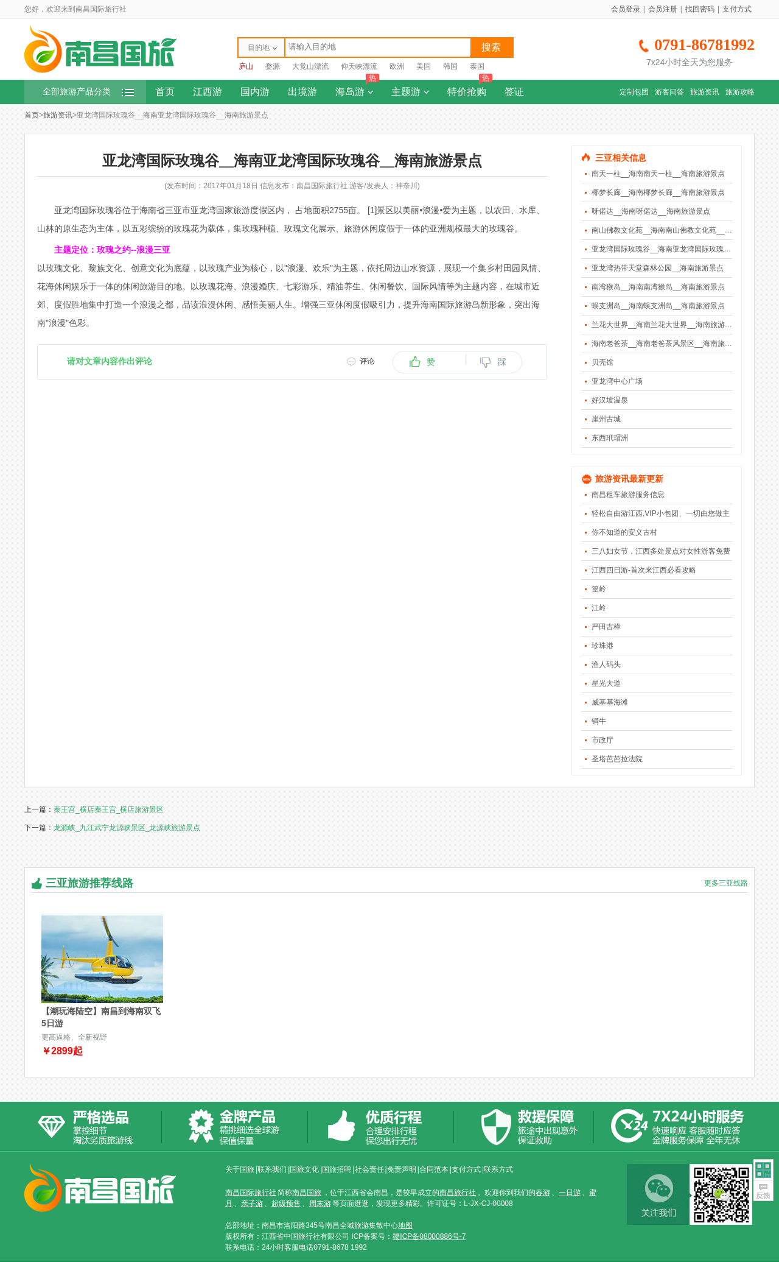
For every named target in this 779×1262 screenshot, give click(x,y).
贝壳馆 (602, 362)
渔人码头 (606, 664)
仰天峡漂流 (359, 66)
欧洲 (397, 66)
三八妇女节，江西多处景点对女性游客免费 (661, 551)
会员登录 (625, 9)
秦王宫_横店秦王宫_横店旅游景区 (109, 809)
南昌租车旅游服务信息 (628, 494)
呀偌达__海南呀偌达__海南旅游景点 (651, 211)
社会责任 (369, 1169)
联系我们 (272, 1169)
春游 (543, 1192)
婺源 (272, 66)
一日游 (570, 1192)
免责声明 (401, 1169)
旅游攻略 (740, 92)
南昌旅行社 (457, 1192)
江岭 (599, 608)
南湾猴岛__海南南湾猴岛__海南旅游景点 (658, 287)
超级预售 (286, 1203)
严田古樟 (606, 626)
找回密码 (699, 9)
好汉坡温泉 (610, 400)
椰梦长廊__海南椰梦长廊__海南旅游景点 (658, 192)
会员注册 (662, 9)
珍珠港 (602, 645)
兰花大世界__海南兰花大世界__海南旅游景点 (665, 324)
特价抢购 (469, 88)
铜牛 (599, 721)
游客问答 (669, 92)
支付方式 (737, 9)
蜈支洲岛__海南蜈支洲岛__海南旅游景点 (658, 305)
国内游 (255, 91)
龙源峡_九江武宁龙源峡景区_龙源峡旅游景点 (127, 827)
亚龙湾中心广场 (617, 381)
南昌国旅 (306, 1192)
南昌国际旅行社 (250, 1192)
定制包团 (634, 92)
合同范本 (434, 1169)
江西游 (207, 91)
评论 (367, 361)
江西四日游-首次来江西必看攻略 (644, 570)
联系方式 (498, 1169)
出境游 (302, 91)
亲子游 (252, 1203)
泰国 (477, 66)
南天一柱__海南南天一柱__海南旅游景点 (658, 173)
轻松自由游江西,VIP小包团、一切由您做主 (661, 513)
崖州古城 (606, 419)
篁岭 (599, 589)
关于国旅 (239, 1169)
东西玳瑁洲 (610, 438)
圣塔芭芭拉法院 (617, 759)
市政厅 (602, 740)
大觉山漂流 (310, 66)
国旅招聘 (336, 1169)
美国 (423, 66)
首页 (165, 91)
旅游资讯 (704, 92)
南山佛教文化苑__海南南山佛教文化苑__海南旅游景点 (680, 230)
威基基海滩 (610, 702)
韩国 (450, 66)
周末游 (320, 1203)
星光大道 (606, 683)
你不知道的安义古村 (624, 532)
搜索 (491, 47)
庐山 (246, 66)
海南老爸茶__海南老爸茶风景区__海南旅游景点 (669, 343)
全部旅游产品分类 (88, 91)
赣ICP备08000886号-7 (429, 1236)
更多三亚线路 (726, 883)
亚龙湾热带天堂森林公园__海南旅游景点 (658, 268)
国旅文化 (304, 1169)
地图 (405, 1225)
